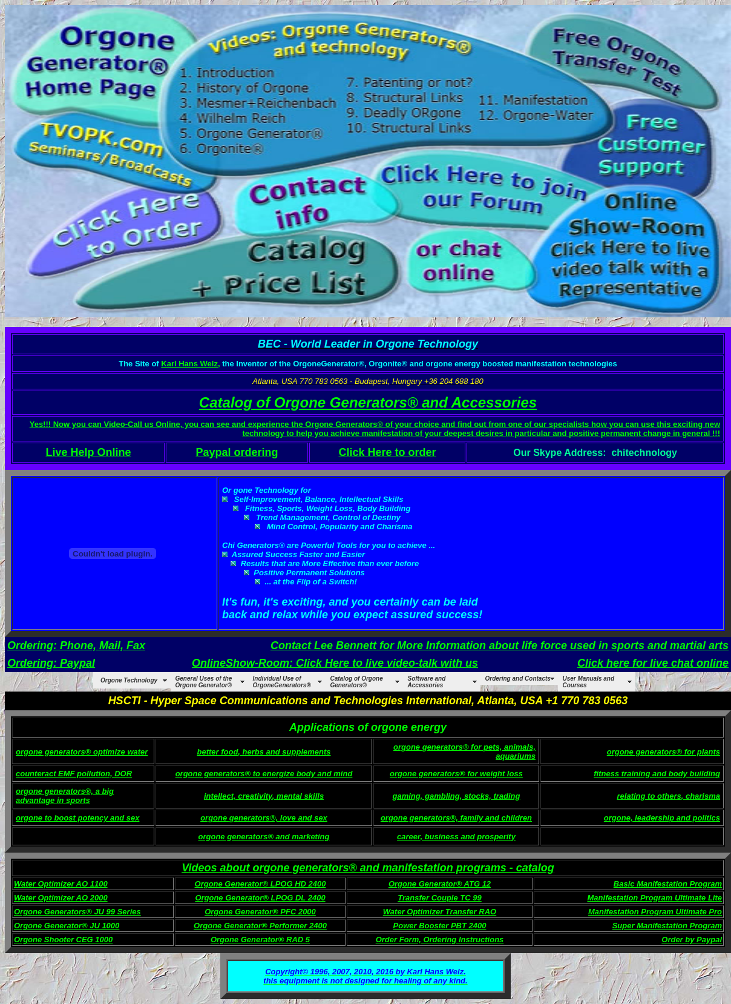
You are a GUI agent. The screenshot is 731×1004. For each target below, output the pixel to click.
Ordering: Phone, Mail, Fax (76, 645)
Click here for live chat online (653, 663)
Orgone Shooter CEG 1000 (63, 939)
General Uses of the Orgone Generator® (203, 682)
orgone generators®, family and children (456, 817)
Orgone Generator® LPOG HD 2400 (260, 883)
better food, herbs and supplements (263, 751)
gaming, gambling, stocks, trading (456, 796)
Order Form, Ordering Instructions (440, 939)
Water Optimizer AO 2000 (61, 897)
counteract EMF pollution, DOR (74, 773)
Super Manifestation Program (667, 925)
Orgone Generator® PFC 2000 (260, 911)
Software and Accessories (427, 682)
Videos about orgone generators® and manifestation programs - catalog (368, 868)
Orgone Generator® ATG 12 (439, 883)
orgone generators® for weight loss (456, 773)
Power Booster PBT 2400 (440, 925)
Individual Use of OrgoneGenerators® (282, 682)
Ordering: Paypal (51, 663)
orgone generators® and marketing (264, 836)
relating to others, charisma (669, 796)
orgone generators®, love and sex (263, 817)
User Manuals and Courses (589, 682)
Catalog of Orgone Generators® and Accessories (368, 402)
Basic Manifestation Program (668, 883)
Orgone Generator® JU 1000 (66, 925)
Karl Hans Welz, (190, 363)
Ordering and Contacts (518, 678)
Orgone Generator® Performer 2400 (260, 925)
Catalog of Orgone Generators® (356, 682)
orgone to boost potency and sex (77, 817)
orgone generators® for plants (663, 751)
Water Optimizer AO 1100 (61, 883)
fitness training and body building (657, 773)
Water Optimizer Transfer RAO (439, 911)
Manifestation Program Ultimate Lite (655, 897)
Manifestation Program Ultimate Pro (655, 911)
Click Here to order (387, 452)
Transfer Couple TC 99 (439, 897)
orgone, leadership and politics (662, 817)
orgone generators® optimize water (82, 751)
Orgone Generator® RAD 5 (260, 939)
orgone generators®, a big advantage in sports (65, 796)
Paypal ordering (236, 452)
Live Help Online (88, 452)
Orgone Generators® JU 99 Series (77, 911)
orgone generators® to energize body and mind (264, 773)
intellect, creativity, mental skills (264, 796)
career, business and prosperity (456, 836)
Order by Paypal (691, 939)
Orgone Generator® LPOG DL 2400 (260, 897)
